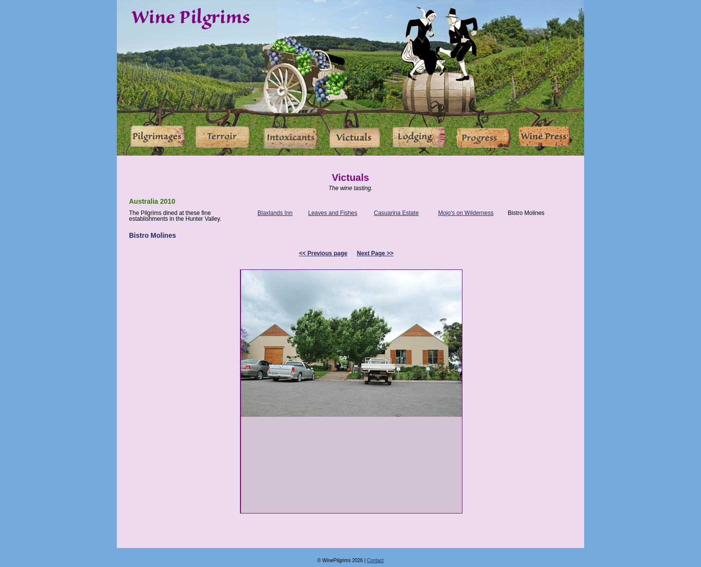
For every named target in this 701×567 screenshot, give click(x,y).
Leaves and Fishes (332, 213)
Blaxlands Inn (275, 213)
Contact (375, 560)
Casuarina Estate (396, 213)
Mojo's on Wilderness (466, 213)
